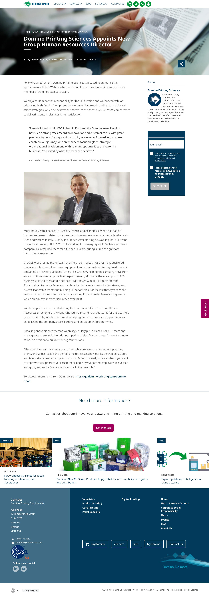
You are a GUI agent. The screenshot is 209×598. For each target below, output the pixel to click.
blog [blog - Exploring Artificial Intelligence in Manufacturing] (161, 440)
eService (119, 544)
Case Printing (90, 507)
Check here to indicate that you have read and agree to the (167, 157)
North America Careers (175, 503)
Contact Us (117, 3)
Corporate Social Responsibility (171, 509)
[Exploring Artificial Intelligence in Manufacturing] (183, 463)
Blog (163, 523)
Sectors (60, 3)
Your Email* (156, 144)
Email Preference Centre (171, 589)
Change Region (30, 590)
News (164, 515)
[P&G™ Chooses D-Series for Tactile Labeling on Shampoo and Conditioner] (26, 463)
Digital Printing (131, 499)
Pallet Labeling (91, 511)
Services (76, 3)
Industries (88, 499)
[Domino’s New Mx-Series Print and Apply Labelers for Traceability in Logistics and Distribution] (105, 463)
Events (165, 519)
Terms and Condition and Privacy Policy (165, 159)
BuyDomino (95, 544)
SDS (135, 544)
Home (164, 499)
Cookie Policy (139, 589)
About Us (166, 528)
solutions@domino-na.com (28, 542)
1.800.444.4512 (22, 538)
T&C (156, 589)
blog (88, 3)
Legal (149, 589)
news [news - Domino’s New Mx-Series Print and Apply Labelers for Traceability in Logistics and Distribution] (57, 440)
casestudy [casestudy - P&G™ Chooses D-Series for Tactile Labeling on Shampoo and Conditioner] (6, 440)
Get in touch (103, 428)
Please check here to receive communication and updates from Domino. (167, 172)
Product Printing (92, 503)
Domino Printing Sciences (164, 90)
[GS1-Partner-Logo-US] (24, 551)
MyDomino (153, 544)
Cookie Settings (191, 589)
